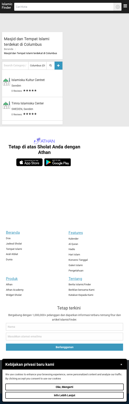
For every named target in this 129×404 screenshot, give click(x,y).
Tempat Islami (14, 248)
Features (76, 232)
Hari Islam (74, 254)
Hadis (72, 249)
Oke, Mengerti (64, 387)
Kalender (73, 238)
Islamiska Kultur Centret (28, 80)
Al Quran (73, 244)
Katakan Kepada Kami (81, 294)
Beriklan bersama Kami (81, 289)
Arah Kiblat (12, 254)
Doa (8, 238)
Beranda (8, 49)
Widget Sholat (14, 294)
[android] (57, 162)
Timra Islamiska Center (27, 103)
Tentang (75, 278)
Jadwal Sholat (14, 243)
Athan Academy (15, 289)
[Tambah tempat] (58, 65)
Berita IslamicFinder (80, 284)
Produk (12, 278)
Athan (9, 284)
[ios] (29, 162)
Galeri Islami (76, 265)
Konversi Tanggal (78, 259)
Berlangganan (64, 347)
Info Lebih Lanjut (64, 395)
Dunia (9, 259)
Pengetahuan (76, 270)
